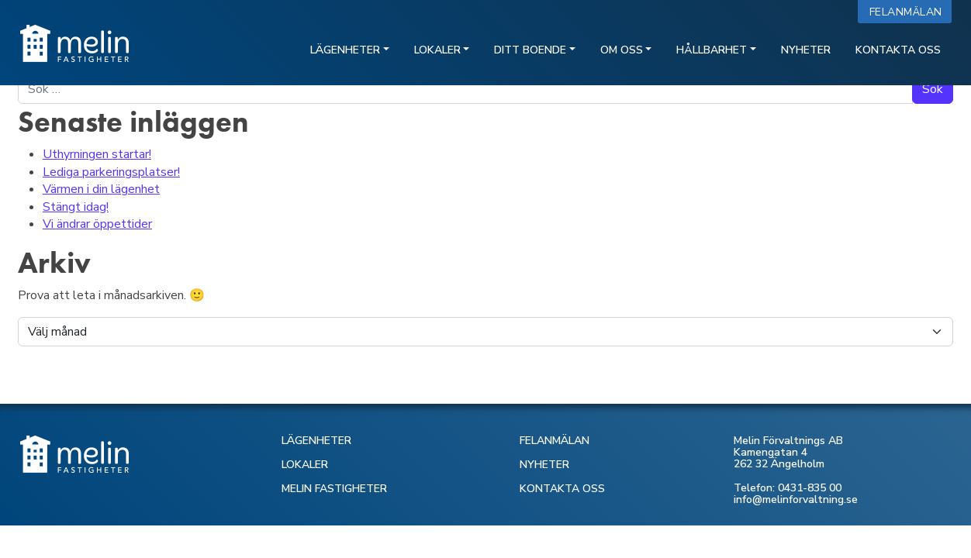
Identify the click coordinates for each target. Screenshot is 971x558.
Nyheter (806, 50)
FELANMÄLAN (554, 440)
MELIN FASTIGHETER (334, 488)
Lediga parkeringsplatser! (111, 172)
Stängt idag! (76, 206)
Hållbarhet (711, 50)
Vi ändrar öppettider (97, 223)
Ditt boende (530, 50)
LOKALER (305, 464)
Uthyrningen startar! (97, 154)
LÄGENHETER (316, 440)
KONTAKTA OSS (562, 488)
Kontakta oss (898, 50)
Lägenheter (345, 50)
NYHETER (544, 464)
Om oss (621, 50)
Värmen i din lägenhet (101, 189)
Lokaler (437, 50)
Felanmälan (909, 12)
